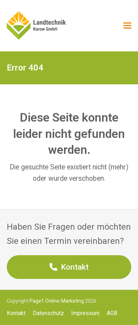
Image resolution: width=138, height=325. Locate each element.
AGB (112, 313)
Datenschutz (48, 313)
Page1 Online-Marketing (57, 301)
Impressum (85, 313)
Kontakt (16, 313)
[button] (127, 26)
